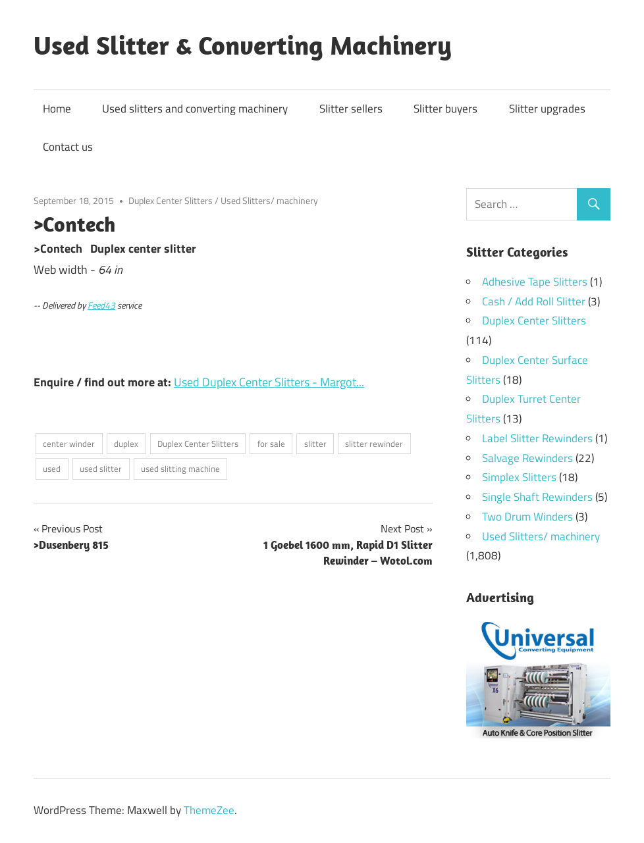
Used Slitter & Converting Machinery (243, 44)
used (52, 468)
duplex (126, 443)
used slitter (101, 468)
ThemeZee (209, 810)
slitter (315, 443)
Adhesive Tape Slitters (534, 281)
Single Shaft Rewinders (537, 496)
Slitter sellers (351, 108)
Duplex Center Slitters (170, 200)
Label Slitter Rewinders (537, 438)
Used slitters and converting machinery (195, 108)
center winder (69, 443)
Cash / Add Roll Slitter (533, 301)
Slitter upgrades (547, 108)
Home (57, 108)
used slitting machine (180, 468)
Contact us (68, 146)
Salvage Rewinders (527, 458)
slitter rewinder (374, 443)
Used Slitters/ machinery (269, 200)
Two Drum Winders (527, 516)
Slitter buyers (445, 108)
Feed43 (101, 305)
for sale (271, 443)
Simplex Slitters (519, 477)
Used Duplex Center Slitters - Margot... (269, 382)
